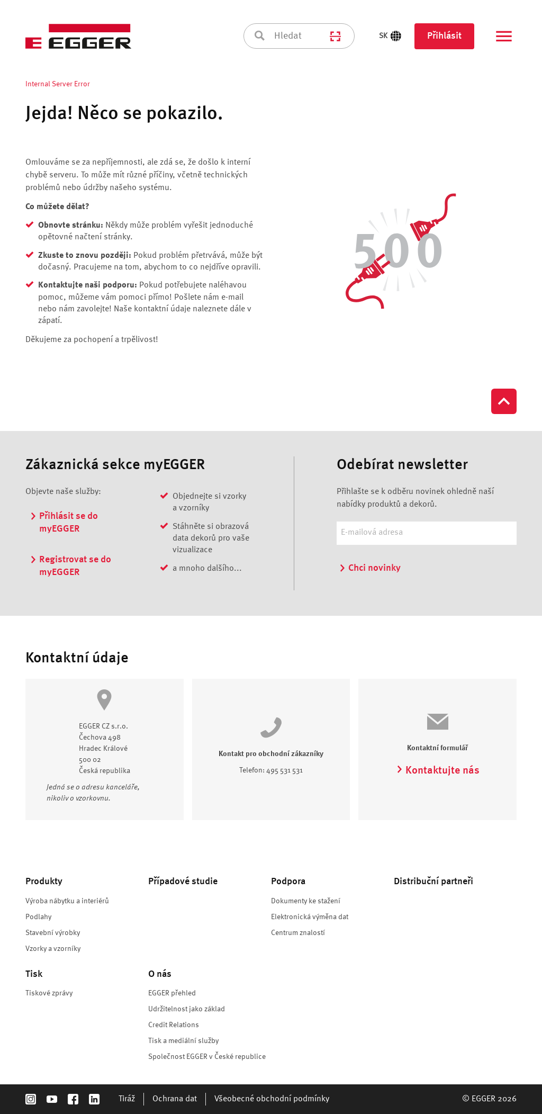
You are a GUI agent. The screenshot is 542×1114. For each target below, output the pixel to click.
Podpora (288, 881)
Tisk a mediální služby (183, 1041)
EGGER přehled (172, 993)
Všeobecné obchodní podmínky (271, 1099)
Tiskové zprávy (49, 993)
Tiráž (127, 1099)
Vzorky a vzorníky (52, 949)
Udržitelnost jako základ (187, 1009)
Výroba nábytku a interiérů (67, 901)
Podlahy (38, 917)
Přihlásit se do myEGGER (64, 522)
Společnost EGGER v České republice (207, 1057)
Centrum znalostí (298, 933)
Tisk (33, 974)
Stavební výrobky (52, 933)
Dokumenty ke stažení (305, 901)
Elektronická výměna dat (309, 917)
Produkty (43, 881)
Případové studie (183, 881)
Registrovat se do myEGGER (70, 565)
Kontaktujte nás (438, 771)
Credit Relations (173, 1025)
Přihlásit (444, 36)
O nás (159, 974)
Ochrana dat (174, 1099)
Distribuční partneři (433, 881)
